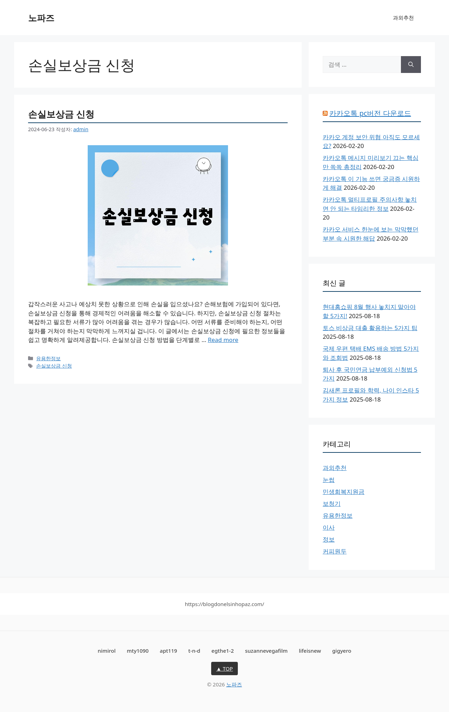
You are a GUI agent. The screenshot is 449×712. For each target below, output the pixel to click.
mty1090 (137, 650)
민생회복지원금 (343, 492)
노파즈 (41, 17)
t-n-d (194, 650)
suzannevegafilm (266, 650)
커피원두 (335, 551)
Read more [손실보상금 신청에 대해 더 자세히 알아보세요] (223, 340)
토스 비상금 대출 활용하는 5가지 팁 (370, 328)
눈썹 (329, 480)
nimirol (107, 650)
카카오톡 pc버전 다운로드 (370, 113)
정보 (329, 539)
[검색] (411, 64)
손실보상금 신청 (61, 114)
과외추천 (403, 17)
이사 (329, 527)
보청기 (332, 503)
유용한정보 (48, 358)
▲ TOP (224, 668)
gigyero (341, 650)
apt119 (168, 650)
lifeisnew (310, 650)
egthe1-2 (223, 650)
